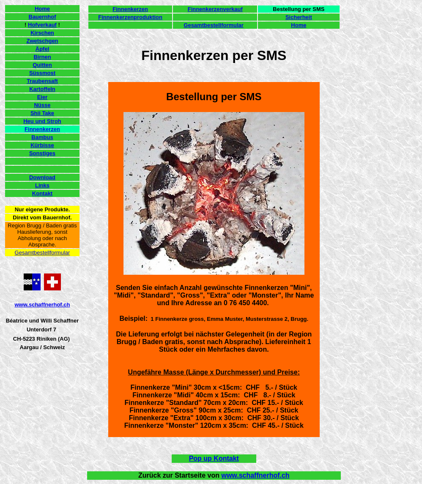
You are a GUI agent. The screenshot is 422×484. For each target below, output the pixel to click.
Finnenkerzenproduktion (130, 17)
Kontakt (42, 193)
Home (42, 8)
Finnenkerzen (42, 129)
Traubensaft (42, 81)
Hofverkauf (42, 25)
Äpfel (42, 49)
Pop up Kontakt (214, 458)
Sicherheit (298, 17)
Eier (42, 97)
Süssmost (42, 73)
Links (42, 185)
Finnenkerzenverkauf (215, 9)
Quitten (42, 65)
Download (42, 177)
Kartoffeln (42, 89)
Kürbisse (42, 145)
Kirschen (42, 33)
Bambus (42, 137)
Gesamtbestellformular (42, 252)
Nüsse (42, 105)
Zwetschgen (42, 41)
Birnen (42, 57)
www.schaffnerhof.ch (42, 304)
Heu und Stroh (42, 121)
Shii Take (42, 113)
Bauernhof (42, 17)
